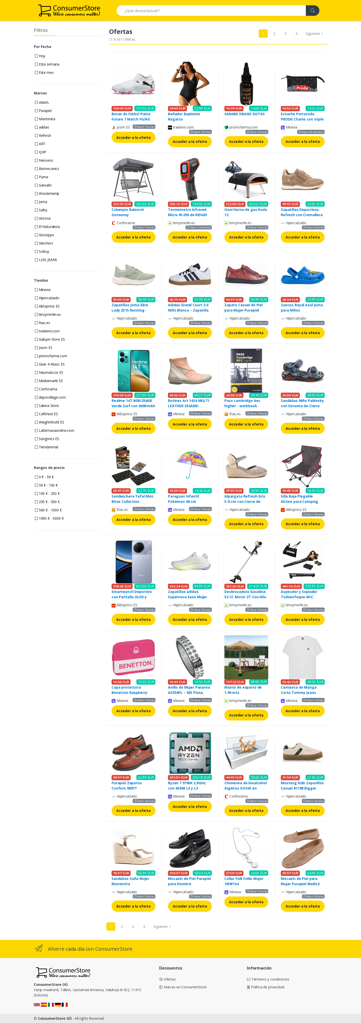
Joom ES (43, 347)
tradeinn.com (47, 331)
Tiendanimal (46, 447)
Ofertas (167, 979)
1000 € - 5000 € (49, 518)
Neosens (44, 160)
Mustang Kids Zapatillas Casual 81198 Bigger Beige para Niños (302, 788)
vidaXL (42, 102)
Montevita (45, 118)
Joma (41, 201)
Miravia (42, 289)
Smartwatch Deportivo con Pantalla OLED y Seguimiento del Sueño (132, 597)
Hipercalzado (47, 297)
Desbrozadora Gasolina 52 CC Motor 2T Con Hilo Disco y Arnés (245, 597)
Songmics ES (47, 438)
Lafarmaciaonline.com (54, 430)
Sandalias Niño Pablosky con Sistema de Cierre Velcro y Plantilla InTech (302, 405)
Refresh (43, 135)
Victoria (43, 218)
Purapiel (43, 110)
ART (40, 143)
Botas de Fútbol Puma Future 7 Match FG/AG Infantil (131, 119)
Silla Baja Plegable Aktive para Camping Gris (299, 501)
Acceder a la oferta (133, 137)
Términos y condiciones (268, 979)
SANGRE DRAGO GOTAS (244, 113)
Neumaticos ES (49, 372)
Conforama (46, 389)
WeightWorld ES (49, 422)
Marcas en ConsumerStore (182, 987)
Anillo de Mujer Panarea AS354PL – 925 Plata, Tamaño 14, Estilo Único (189, 692)
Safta (41, 210)
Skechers (44, 243)
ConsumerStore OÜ (55, 1018)
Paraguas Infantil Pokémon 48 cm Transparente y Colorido (189, 501)
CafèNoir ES (46, 413)
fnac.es (42, 322)
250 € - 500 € (47, 501)
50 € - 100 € (46, 485)
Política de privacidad (265, 987)
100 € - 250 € (47, 493)
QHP (40, 152)
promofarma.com (51, 355)
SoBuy (42, 251)
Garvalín (43, 185)
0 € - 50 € (44, 476)
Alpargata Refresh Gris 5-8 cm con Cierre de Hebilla (244, 501)
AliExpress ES (47, 306)
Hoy (40, 55)
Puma (41, 176)
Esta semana (47, 64)
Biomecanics (47, 168)
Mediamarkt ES (49, 380)
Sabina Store (47, 405)
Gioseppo (44, 234)
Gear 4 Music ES (50, 364)
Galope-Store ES (50, 339)
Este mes (44, 72)
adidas (42, 127)
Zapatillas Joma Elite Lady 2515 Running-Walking (130, 310)
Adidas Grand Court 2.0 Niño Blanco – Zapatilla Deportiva (188, 310)
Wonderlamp (47, 193)
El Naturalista (47, 226)
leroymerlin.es (48, 314)
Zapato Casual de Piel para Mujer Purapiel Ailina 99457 (243, 310)
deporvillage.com (50, 397)
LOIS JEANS (46, 259)
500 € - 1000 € (48, 510)
